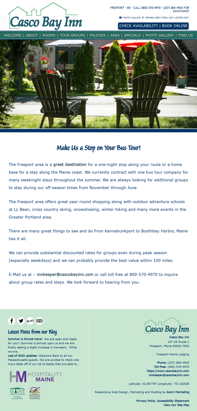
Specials (132, 35)
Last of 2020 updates (22, 355)
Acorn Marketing (178, 392)
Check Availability (138, 25)
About (32, 35)
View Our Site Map (176, 405)
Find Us (186, 35)
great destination (70, 164)
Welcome (12, 35)
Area (115, 35)
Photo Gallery (132, 17)
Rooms (49, 35)
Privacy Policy (145, 401)
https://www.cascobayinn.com (168, 371)
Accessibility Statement (173, 401)
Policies (98, 35)
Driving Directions (156, 17)
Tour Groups (72, 35)
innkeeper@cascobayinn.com (64, 274)
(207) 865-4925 (173, 8)
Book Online (174, 25)
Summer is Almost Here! (25, 339)
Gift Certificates (179, 17)
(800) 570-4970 (151, 8)
